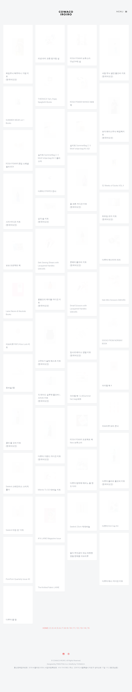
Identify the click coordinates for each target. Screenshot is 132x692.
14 (85, 628)
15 (88, 628)
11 (74, 628)
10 (70, 628)
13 (81, 628)
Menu (122, 11)
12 (78, 628)
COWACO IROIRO (66, 13)
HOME (45, 628)
